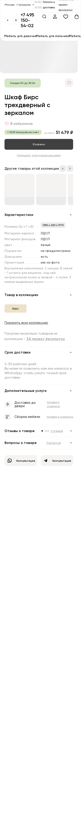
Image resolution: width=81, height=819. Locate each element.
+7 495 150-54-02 (27, 20)
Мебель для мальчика (53, 35)
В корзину (39, 144)
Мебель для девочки (20, 35)
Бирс (15, 308)
